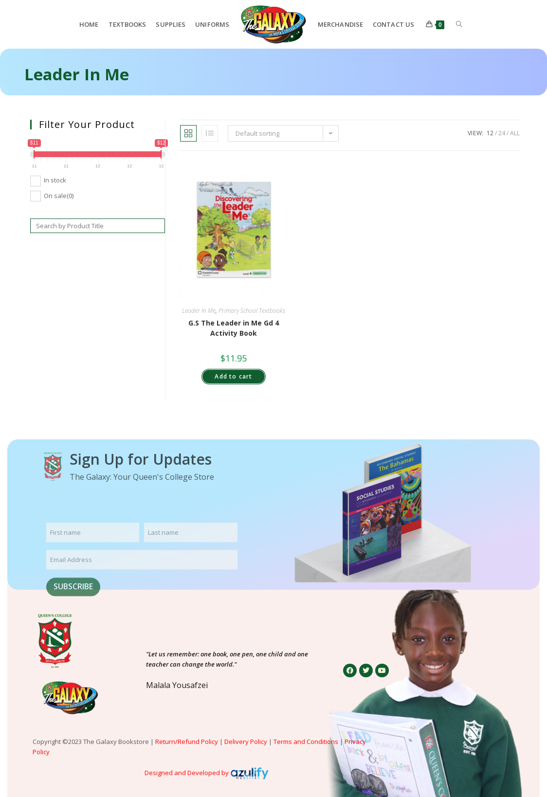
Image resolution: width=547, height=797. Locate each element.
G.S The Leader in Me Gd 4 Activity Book (233, 328)
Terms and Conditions (306, 741)
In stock (55, 180)
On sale (58, 195)
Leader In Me (199, 311)
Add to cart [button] (233, 376)
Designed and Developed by (187, 772)
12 (490, 133)
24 (501, 133)
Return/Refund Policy (186, 741)
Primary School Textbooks (252, 311)
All (515, 133)
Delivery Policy (245, 741)
